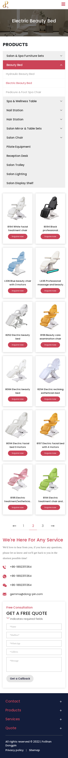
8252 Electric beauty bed (17, 336)
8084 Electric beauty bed (17, 391)
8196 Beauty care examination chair (50, 336)
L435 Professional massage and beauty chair (50, 284)
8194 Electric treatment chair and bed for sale (50, 501)
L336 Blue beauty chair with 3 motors (17, 282)
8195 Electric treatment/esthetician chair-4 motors (17, 501)
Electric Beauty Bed (19, 83)
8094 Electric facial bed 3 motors (17, 445)
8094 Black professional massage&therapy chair (50, 232)
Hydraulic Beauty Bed (20, 74)
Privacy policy (14, 750)
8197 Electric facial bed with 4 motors (50, 445)
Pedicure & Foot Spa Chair (23, 92)
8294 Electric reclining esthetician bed (50, 391)
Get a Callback (20, 678)
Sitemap (34, 750)
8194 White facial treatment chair (17, 228)
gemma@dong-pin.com (26, 594)
